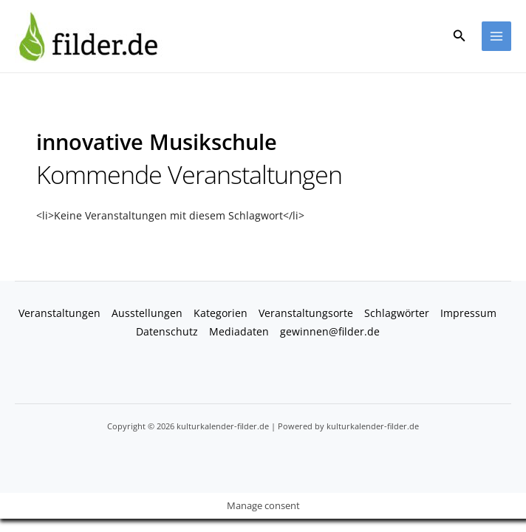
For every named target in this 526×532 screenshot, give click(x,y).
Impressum (468, 313)
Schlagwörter (396, 313)
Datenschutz (167, 331)
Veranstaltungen (59, 313)
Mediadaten (239, 331)
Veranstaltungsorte (306, 313)
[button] (459, 36)
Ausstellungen (147, 313)
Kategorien (220, 313)
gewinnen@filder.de (330, 331)
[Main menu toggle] (497, 36)
